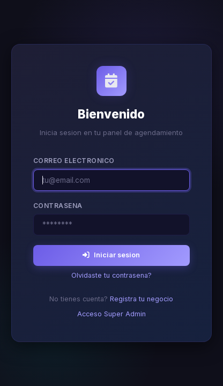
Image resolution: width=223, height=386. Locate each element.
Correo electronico (74, 161)
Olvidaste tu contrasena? (111, 275)
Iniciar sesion (111, 255)
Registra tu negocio (141, 299)
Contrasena (58, 206)
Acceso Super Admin (111, 314)
